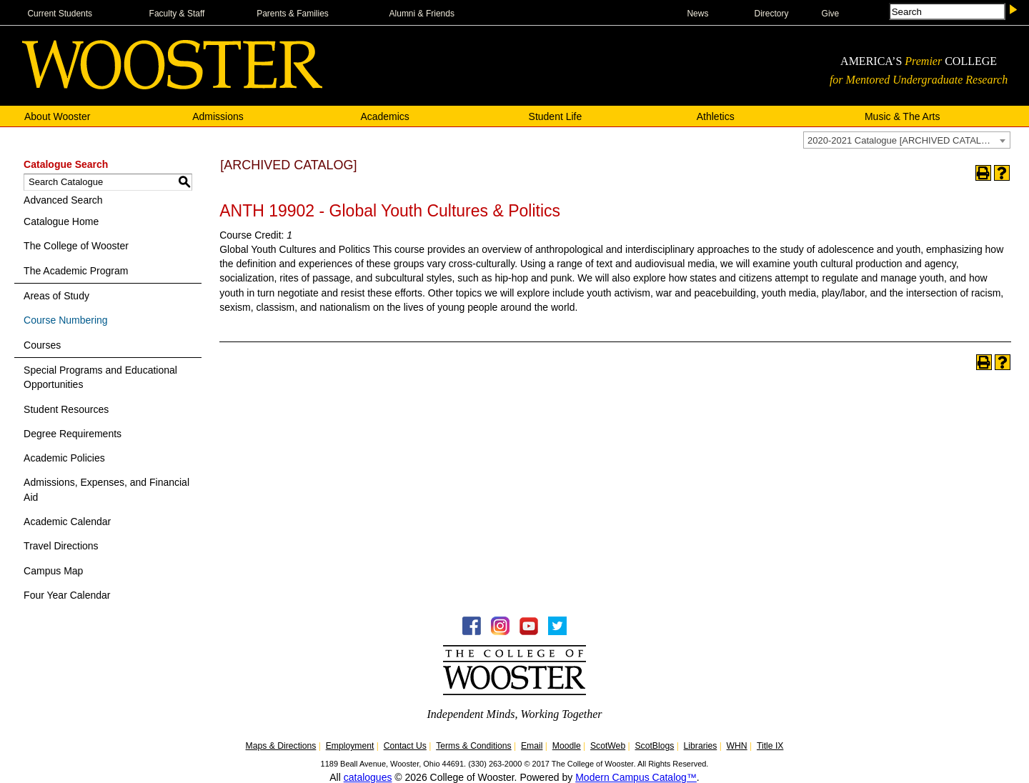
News (697, 14)
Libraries (700, 746)
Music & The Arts (902, 115)
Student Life (555, 115)
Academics (384, 115)
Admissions (218, 115)
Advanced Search (63, 200)
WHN (737, 746)
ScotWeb (607, 746)
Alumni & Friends (421, 14)
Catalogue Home (61, 221)
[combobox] (906, 140)
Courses (42, 345)
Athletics (716, 115)
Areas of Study (56, 295)
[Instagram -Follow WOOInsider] (500, 631)
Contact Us (405, 746)
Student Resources (66, 409)
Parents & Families (293, 14)
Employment (350, 746)
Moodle (566, 746)
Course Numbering (66, 320)
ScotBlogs (654, 746)
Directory (772, 14)
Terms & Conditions (474, 746)
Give (831, 14)
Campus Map (53, 571)
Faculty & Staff (177, 14)
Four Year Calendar (67, 595)
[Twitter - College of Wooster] (557, 631)
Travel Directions (61, 546)
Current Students (59, 14)
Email (531, 746)
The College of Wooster (76, 245)
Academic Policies (64, 458)
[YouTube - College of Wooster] (529, 631)
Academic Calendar (67, 521)
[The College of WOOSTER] (172, 85)
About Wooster (57, 115)
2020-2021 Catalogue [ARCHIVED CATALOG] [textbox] (902, 140)
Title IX (770, 746)
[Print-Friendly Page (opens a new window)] (983, 173)
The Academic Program (76, 270)
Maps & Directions (281, 746)
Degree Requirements (72, 433)
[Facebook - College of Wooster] (471, 631)
